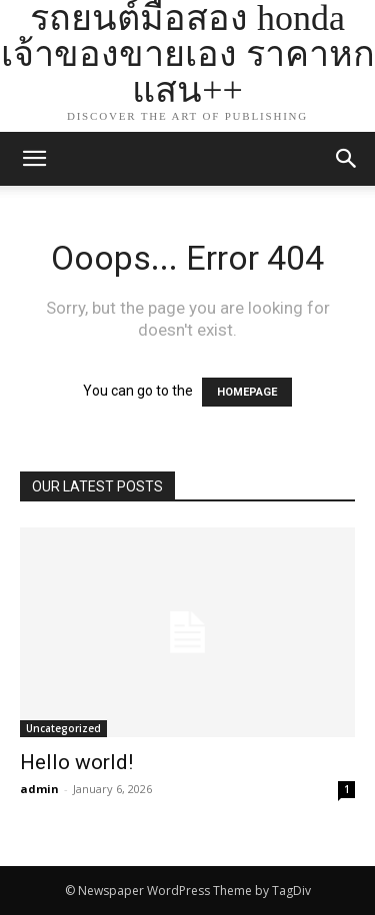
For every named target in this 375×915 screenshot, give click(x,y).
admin (39, 788)
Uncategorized (63, 728)
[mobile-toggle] (34, 159)
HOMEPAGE (247, 392)
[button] (347, 159)
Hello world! (76, 762)
